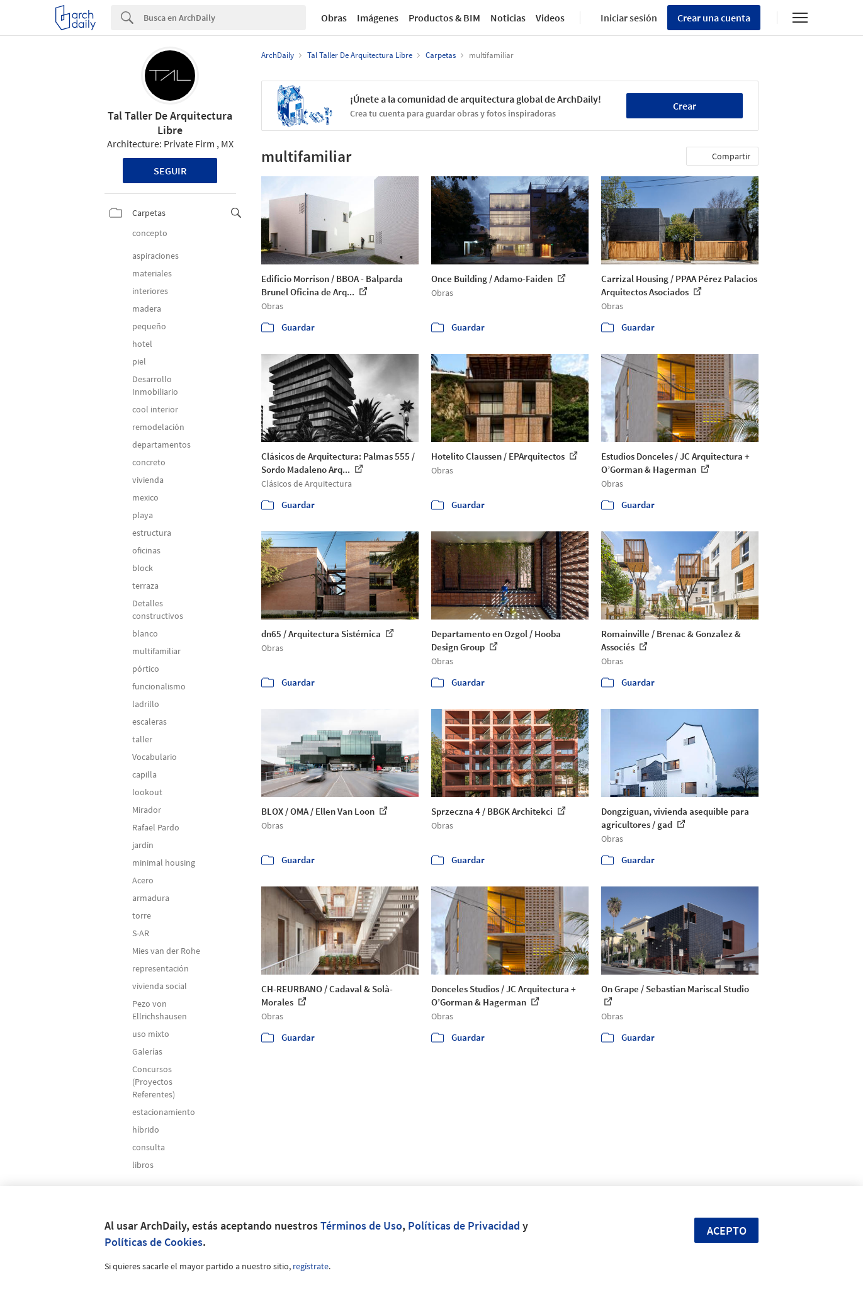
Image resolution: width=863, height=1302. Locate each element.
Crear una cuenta (713, 17)
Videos (550, 18)
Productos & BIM (444, 18)
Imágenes (377, 18)
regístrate (311, 1266)
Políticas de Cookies (153, 1242)
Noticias (508, 18)
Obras (334, 18)
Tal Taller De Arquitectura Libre (170, 122)
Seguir (170, 170)
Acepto (727, 1230)
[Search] (225, 17)
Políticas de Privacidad (464, 1225)
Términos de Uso (361, 1225)
